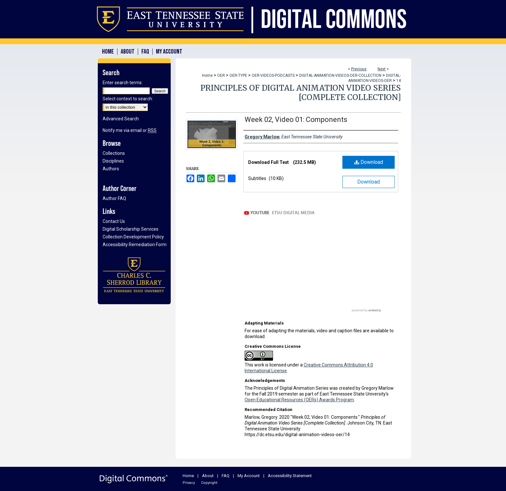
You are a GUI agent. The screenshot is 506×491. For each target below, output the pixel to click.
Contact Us (114, 221)
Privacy (189, 483)
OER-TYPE (238, 75)
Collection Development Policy (133, 236)
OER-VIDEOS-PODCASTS (273, 75)
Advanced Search (121, 118)
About (208, 475)
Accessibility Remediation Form (135, 244)
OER (221, 75)
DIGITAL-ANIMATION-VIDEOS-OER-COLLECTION (340, 75)
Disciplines (113, 161)
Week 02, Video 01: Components (296, 119)
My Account (249, 475)
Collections (114, 153)
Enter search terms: (123, 82)
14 (398, 80)
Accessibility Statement (290, 475)
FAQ (225, 475)
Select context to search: (128, 98)
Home (207, 75)
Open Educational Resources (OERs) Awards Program (299, 399)
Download (368, 162)
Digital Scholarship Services (130, 229)
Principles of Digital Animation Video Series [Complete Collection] (300, 92)
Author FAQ (114, 198)
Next (382, 69)
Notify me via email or (130, 130)
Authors (111, 168)
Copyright (209, 483)
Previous (359, 69)
